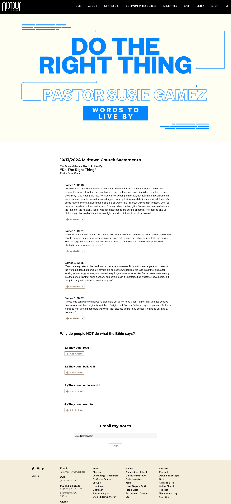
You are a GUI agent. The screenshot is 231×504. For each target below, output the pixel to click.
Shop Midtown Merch (104, 496)
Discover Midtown (136, 475)
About (92, 6)
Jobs (128, 482)
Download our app (169, 475)
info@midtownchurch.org (72, 471)
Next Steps (111, 6)
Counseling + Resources (105, 475)
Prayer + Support (102, 493)
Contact (163, 472)
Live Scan (98, 486)
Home (77, 6)
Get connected (134, 479)
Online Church (166, 486)
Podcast (163, 489)
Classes (97, 472)
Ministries (170, 6)
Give (186, 6)
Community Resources (141, 6)
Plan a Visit (132, 489)
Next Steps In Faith (136, 486)
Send (115, 446)
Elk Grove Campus (103, 479)
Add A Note (74, 219)
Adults (129, 468)
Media (200, 6)
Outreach (98, 489)
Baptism (163, 468)
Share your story (168, 493)
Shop (214, 6)
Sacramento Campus (137, 493)
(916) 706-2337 (68, 480)
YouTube (164, 496)
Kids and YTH (166, 482)
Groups (97, 482)
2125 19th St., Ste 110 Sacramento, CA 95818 (71, 493)
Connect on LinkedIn (137, 472)
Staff (129, 496)
